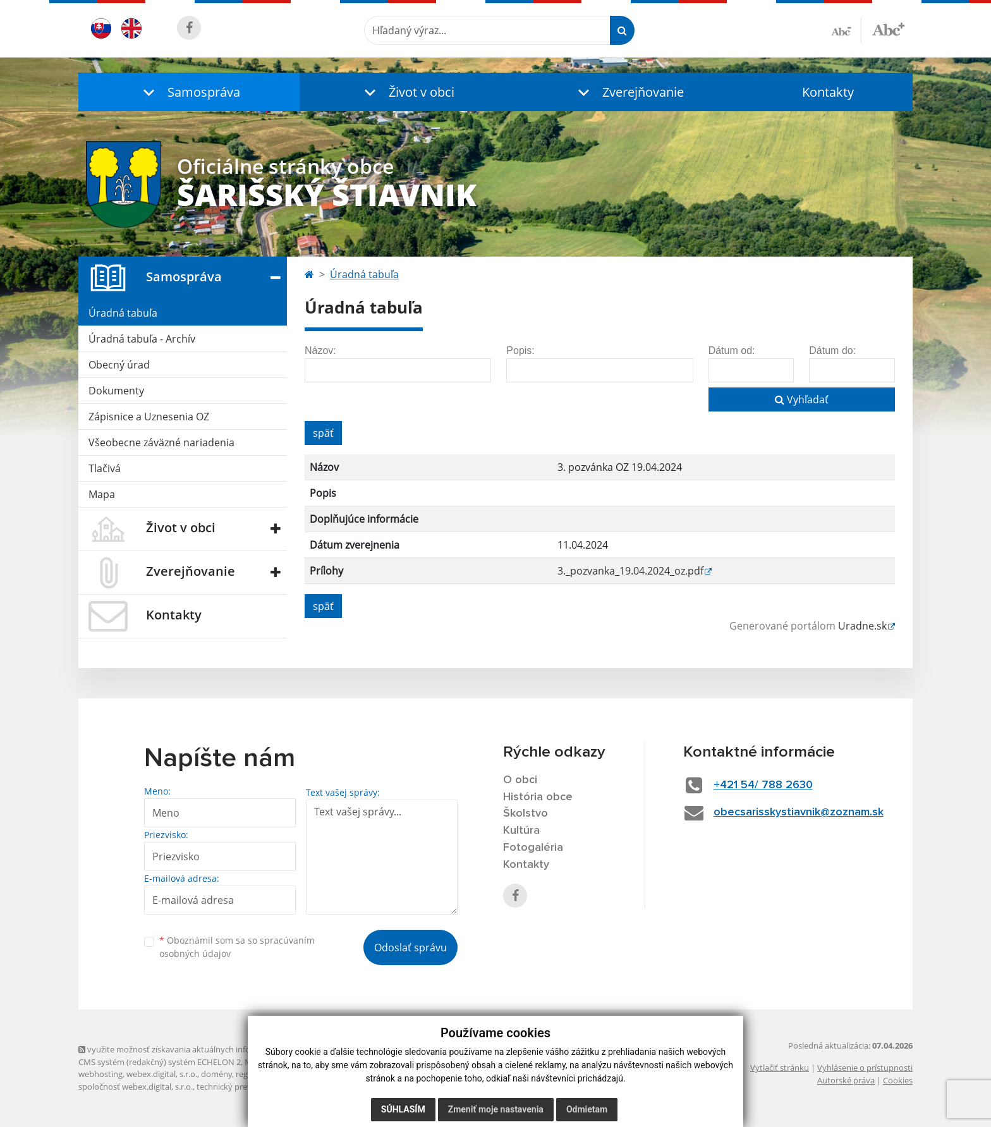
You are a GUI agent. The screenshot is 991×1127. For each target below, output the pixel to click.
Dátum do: (832, 350)
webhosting (100, 1074)
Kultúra (521, 830)
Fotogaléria (533, 847)
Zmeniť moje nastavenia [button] (496, 1109)
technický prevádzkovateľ (245, 1086)
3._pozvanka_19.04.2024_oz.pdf (630, 571)
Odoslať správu (410, 947)
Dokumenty (116, 391)
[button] (189, 92)
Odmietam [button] (586, 1109)
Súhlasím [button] (403, 1109)
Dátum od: (731, 350)
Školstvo (525, 813)
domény (216, 1074)
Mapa (101, 494)
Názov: (320, 350)
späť (323, 433)
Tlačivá (104, 468)
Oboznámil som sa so (237, 946)
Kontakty (828, 92)
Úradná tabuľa (122, 313)
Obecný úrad (119, 365)
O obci (520, 780)
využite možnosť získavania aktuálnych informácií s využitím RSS (203, 1049)
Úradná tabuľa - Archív (141, 339)
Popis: (520, 350)
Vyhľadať (802, 399)
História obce (538, 797)
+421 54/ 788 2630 (763, 785)
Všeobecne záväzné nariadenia (161, 442)
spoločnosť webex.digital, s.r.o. (135, 1086)
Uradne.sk (862, 626)
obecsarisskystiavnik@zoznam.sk (799, 812)
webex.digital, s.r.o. (161, 1074)
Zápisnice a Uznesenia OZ (148, 416)
